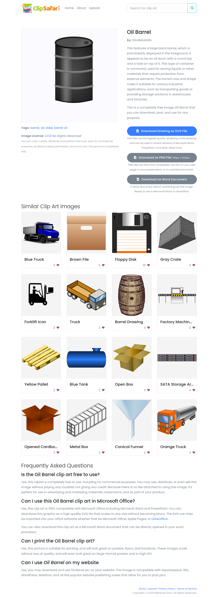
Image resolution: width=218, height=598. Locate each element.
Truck (75, 321)
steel (49, 128)
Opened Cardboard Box (47, 446)
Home (69, 8)
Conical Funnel (129, 446)
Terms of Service (187, 588)
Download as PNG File (162, 157)
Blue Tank (79, 384)
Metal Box (79, 446)
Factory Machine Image (182, 321)
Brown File (79, 259)
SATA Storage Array (178, 384)
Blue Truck (34, 259)
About (81, 8)
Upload (94, 8)
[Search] (157, 8)
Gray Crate (170, 259)
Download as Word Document (162, 179)
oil (42, 128)
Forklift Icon (35, 321)
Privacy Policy (167, 588)
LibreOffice (159, 519)
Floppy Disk (126, 259)
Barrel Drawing (129, 321)
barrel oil (60, 128)
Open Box (124, 384)
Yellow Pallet (36, 384)
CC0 (48, 136)
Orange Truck (173, 446)
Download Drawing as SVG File (161, 131)
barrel (34, 128)
